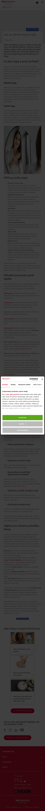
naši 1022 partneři (12, 394)
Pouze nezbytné (22, 430)
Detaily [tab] (13, 384)
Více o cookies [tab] (38, 384)
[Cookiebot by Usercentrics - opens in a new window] (29, 379)
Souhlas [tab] (5, 384)
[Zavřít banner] (42, 379)
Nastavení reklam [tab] (24, 384)
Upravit (22, 424)
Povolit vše (22, 417)
